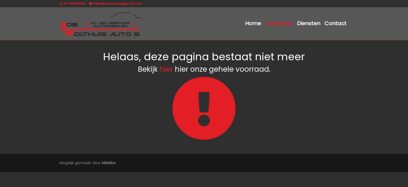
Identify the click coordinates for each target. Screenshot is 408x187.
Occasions (279, 23)
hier (166, 69)
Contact (335, 23)
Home (253, 23)
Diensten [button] (308, 23)
